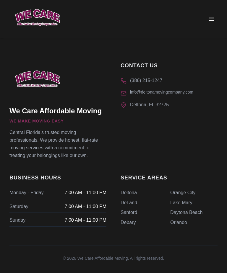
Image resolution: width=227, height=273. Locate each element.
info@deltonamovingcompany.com (161, 92)
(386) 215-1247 (146, 80)
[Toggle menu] (212, 19)
